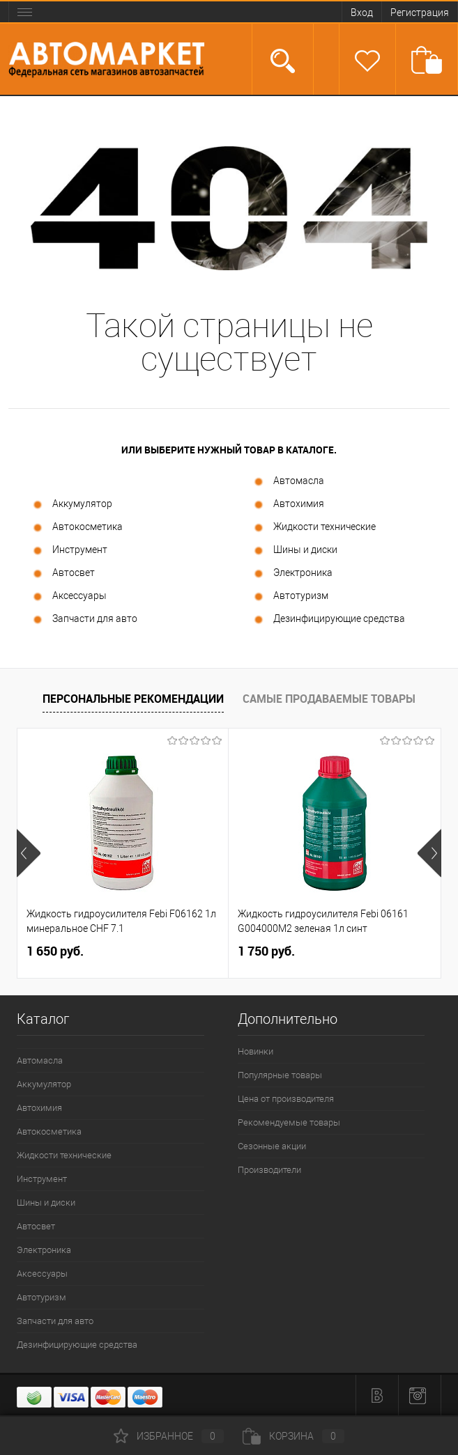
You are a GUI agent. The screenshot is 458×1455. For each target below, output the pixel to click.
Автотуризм (290, 596)
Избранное (169, 1436)
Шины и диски (294, 550)
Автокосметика (77, 527)
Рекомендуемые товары (289, 1122)
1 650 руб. (55, 951)
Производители (269, 1170)
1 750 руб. (266, 951)
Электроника (292, 573)
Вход (362, 12)
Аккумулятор (71, 504)
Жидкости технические (314, 527)
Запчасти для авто (84, 619)
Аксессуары (69, 596)
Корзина (293, 1436)
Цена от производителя (286, 1099)
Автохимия (288, 504)
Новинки (255, 1051)
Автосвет (63, 573)
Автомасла (288, 481)
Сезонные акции (272, 1146)
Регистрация (419, 12)
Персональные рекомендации (133, 698)
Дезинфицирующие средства (328, 619)
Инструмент (69, 550)
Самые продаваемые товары (329, 698)
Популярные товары (280, 1075)
